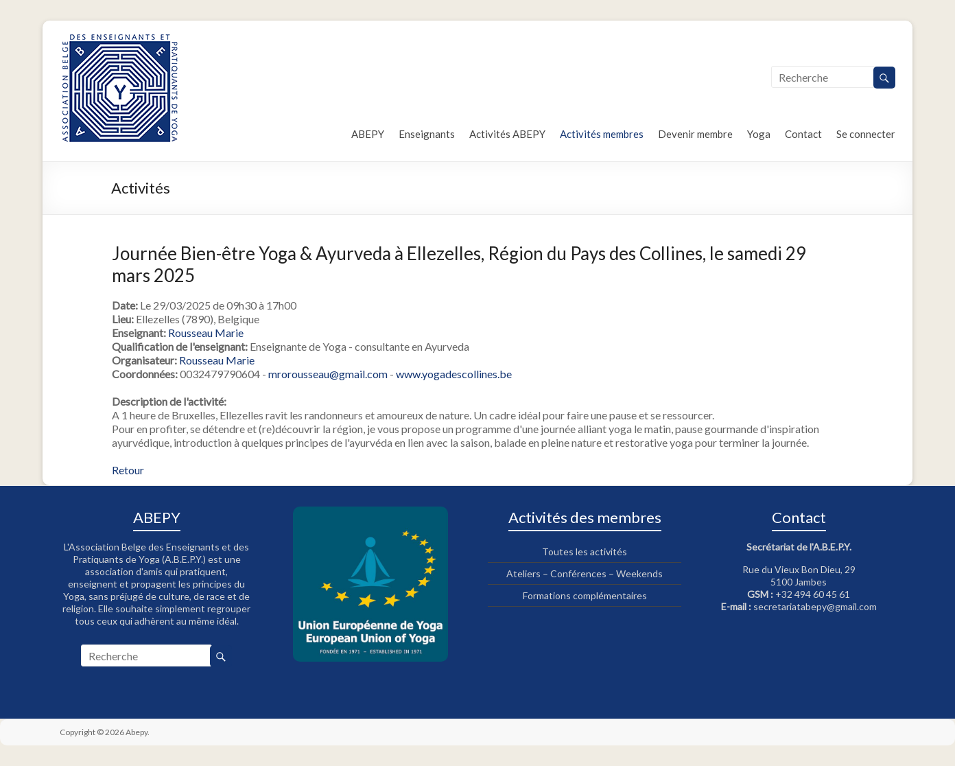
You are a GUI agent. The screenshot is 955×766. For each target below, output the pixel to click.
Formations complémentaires (585, 595)
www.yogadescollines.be (454, 373)
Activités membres (602, 134)
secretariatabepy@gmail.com (815, 606)
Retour (128, 469)
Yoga (758, 134)
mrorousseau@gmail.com (328, 373)
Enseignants (427, 134)
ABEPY (367, 134)
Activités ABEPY (507, 134)
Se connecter (865, 134)
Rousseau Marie (206, 332)
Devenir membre (695, 134)
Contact (803, 134)
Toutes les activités (584, 551)
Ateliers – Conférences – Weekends (584, 573)
